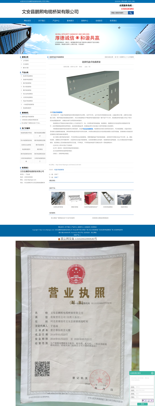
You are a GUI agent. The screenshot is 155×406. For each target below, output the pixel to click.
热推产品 (76, 235)
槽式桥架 (40, 149)
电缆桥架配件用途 (26, 133)
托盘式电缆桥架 (28, 101)
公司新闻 (26, 60)
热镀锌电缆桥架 (28, 79)
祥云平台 (80, 232)
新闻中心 (84, 21)
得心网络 (94, 232)
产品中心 (56, 21)
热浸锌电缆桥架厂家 (107, 230)
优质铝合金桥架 (26, 145)
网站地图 (124, 1)
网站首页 (27, 21)
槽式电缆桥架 (27, 90)
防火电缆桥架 (27, 86)
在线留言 (99, 21)
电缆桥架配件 (27, 108)
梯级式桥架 (74, 207)
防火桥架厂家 (84, 230)
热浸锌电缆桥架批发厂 (91, 207)
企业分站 (117, 1)
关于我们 (41, 21)
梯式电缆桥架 (27, 83)
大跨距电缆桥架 (28, 97)
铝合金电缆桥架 (28, 94)
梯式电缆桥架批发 (39, 154)
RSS (129, 1)
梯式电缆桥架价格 (26, 154)
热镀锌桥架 (124, 207)
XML (133, 1)
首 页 (116, 57)
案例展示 (70, 21)
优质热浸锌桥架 (58, 207)
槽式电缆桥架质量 (39, 140)
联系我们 (113, 21)
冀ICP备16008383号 (64, 232)
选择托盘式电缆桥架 (28, 116)
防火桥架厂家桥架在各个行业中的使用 (63, 218)
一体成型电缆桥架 (28, 104)
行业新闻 (26, 64)
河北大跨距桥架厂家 (94, 230)
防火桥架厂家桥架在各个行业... (31, 123)
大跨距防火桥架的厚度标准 (30, 120)
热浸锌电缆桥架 (28, 76)
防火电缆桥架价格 (26, 140)
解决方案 (26, 68)
